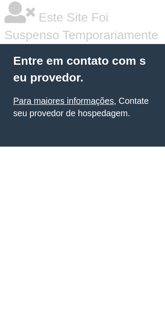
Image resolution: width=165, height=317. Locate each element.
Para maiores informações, (64, 101)
